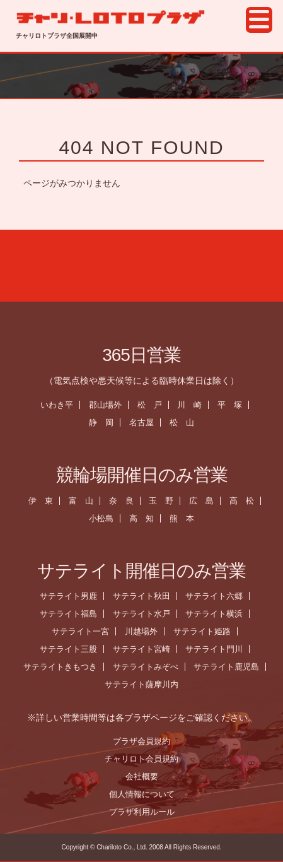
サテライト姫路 (205, 631)
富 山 (83, 500)
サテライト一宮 (83, 631)
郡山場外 (107, 405)
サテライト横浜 (217, 613)
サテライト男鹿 (71, 596)
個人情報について (144, 794)
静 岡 (104, 422)
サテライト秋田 (144, 596)
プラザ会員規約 (144, 741)
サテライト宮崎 (144, 649)
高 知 (144, 518)
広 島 (204, 500)
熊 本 (185, 518)
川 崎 (192, 405)
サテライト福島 (71, 613)
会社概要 (144, 776)
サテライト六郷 (217, 596)
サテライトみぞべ (148, 666)
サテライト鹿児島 (229, 666)
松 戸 (152, 405)
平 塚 (233, 405)
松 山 (185, 422)
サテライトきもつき (63, 666)
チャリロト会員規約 (145, 759)
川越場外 (144, 631)
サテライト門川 (217, 649)
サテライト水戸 (144, 613)
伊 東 (43, 500)
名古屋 (144, 422)
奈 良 (124, 500)
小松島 (104, 518)
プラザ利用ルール (144, 812)
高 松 (245, 500)
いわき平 (59, 405)
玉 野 (164, 500)
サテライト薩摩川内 (145, 684)
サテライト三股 (71, 649)
